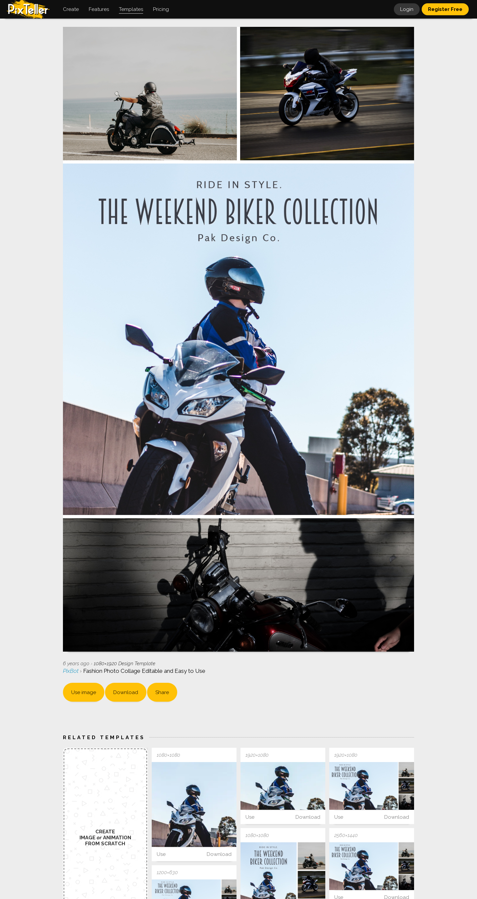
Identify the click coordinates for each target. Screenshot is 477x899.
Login (406, 9)
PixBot (71, 671)
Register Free (445, 9)
